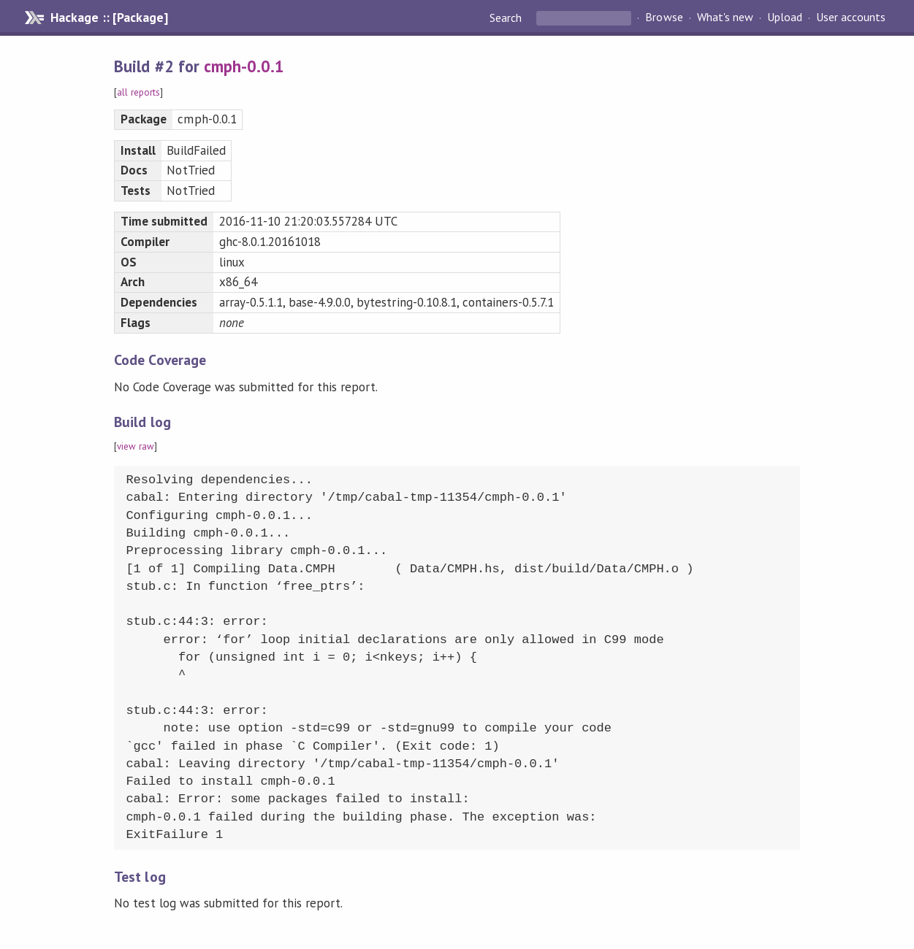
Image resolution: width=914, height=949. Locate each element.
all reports (138, 92)
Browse (663, 17)
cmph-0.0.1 (244, 66)
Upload (784, 17)
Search (507, 17)
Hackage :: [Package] (108, 17)
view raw (135, 446)
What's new (725, 17)
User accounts (851, 17)
